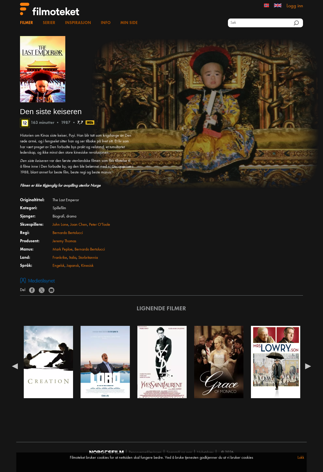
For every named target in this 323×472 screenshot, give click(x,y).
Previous (15, 366)
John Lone (60, 225)
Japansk (73, 266)
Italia (72, 258)
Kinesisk (87, 266)
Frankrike (60, 258)
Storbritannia (88, 258)
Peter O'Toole (99, 225)
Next (308, 366)
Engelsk (59, 266)
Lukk (300, 458)
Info (106, 23)
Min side (129, 23)
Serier (49, 23)
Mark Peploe (63, 250)
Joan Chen (78, 225)
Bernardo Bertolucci (68, 233)
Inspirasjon (78, 23)
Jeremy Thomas (64, 241)
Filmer (26, 23)
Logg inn (294, 6)
